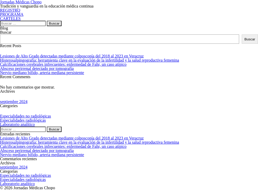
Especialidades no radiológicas (25, 116)
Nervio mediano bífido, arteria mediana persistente (42, 72)
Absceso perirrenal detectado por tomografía (37, 68)
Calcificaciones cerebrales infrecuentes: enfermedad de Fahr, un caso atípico (63, 64)
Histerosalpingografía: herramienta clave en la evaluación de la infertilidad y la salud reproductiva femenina (89, 60)
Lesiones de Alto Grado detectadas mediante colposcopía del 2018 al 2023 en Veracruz (72, 56)
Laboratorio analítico (17, 124)
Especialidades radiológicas (23, 120)
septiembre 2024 (13, 101)
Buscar (5, 32)
